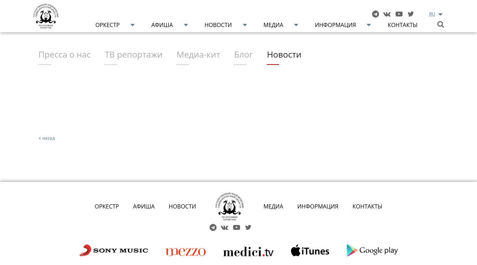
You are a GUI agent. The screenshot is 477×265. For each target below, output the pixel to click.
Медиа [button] (274, 25)
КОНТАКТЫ (367, 206)
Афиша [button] (162, 25)
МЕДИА (273, 206)
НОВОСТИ (182, 206)
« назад (47, 138)
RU (432, 14)
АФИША (144, 206)
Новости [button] (218, 25)
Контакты (402, 25)
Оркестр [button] (107, 25)
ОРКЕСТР (107, 206)
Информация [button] (335, 25)
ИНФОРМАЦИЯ (317, 206)
